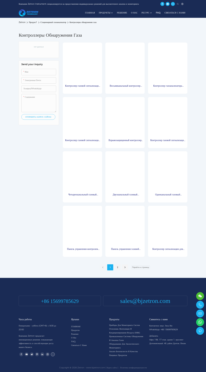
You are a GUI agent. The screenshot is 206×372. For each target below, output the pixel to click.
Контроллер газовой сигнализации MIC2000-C (82, 140)
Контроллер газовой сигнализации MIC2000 (82, 86)
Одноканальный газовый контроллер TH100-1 (167, 194)
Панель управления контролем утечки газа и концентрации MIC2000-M (82, 249)
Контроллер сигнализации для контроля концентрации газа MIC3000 (167, 249)
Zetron (22, 22)
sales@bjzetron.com (145, 300)
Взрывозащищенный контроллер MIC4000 (125, 140)
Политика (124, 367)
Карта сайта (112, 367)
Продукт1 (33, 22)
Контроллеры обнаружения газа (82, 22)
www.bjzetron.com (95, 367)
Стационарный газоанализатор (53, 22)
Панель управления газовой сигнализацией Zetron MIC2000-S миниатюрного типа (125, 249)
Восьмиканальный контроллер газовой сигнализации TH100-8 (125, 86)
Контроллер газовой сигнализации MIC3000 (167, 140)
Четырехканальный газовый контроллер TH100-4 (82, 194)
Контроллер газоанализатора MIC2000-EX (167, 86)
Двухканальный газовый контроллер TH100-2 (125, 194)
